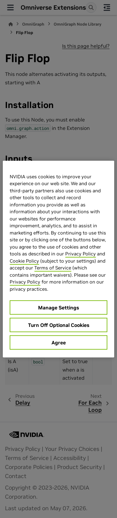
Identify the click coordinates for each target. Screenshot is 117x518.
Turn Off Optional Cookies (58, 325)
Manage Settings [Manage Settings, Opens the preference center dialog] (58, 307)
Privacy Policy (80, 254)
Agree (58, 342)
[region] (58, 259)
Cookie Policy (24, 261)
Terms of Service (52, 268)
